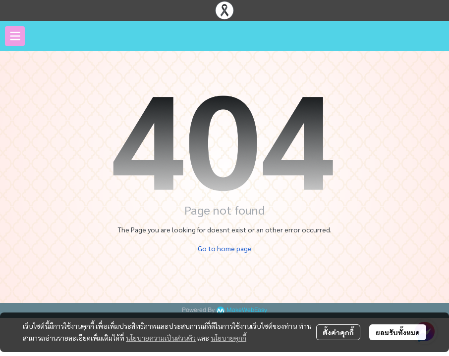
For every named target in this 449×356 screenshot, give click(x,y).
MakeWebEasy (246, 310)
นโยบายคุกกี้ (228, 337)
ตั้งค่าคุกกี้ (338, 332)
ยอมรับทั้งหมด (398, 332)
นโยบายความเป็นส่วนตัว (161, 337)
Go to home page (225, 248)
